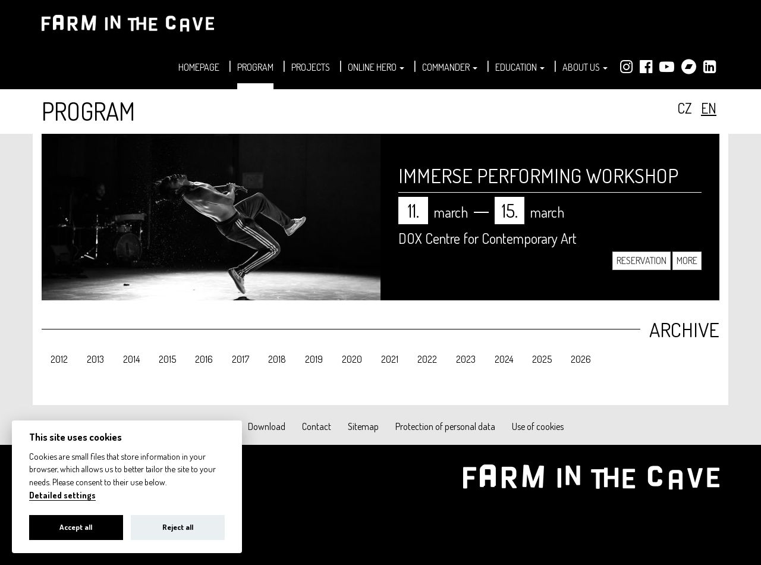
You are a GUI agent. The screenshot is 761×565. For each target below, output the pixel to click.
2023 (466, 359)
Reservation (641, 260)
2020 (352, 359)
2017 (240, 359)
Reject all (177, 527)
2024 (504, 359)
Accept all (75, 527)
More (687, 260)
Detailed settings (62, 495)
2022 (427, 359)
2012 (59, 359)
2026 (581, 359)
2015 (167, 359)
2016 (204, 359)
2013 (95, 359)
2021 (389, 359)
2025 (542, 359)
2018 (277, 359)
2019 (314, 359)
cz (684, 108)
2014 (131, 359)
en (708, 108)
